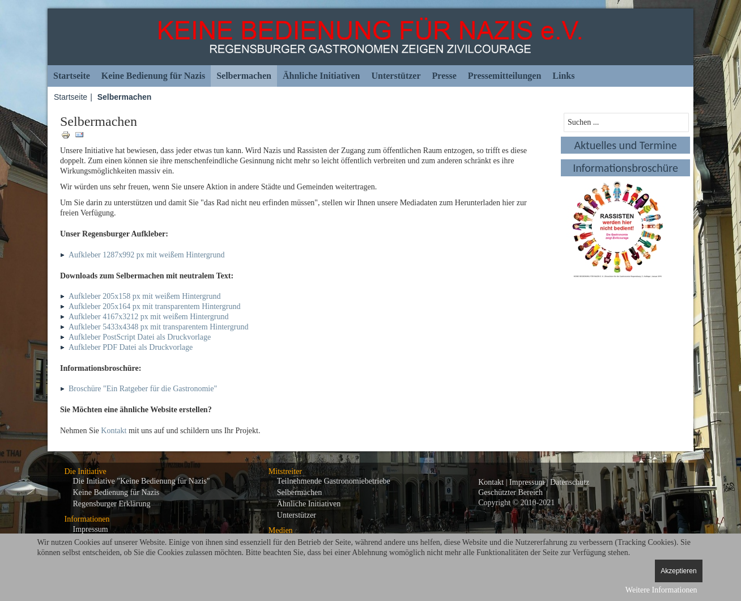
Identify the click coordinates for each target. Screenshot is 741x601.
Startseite (71, 76)
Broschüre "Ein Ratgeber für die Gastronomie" (143, 388)
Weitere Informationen (661, 590)
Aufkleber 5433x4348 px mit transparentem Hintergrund (158, 327)
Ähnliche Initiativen (321, 76)
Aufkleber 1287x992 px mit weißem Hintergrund (146, 255)
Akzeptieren (678, 571)
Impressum (90, 529)
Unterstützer (395, 76)
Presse (444, 76)
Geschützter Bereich (510, 492)
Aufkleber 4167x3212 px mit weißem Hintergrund (148, 316)
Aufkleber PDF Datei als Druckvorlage (131, 347)
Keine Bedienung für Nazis (153, 76)
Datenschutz (569, 482)
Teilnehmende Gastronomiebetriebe (333, 481)
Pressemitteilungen (504, 76)
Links (563, 76)
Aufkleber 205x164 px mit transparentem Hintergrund (154, 306)
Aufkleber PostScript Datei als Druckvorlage (140, 337)
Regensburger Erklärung (112, 504)
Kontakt (113, 430)
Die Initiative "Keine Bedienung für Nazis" (141, 481)
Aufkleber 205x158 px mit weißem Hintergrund (144, 296)
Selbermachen (243, 76)
